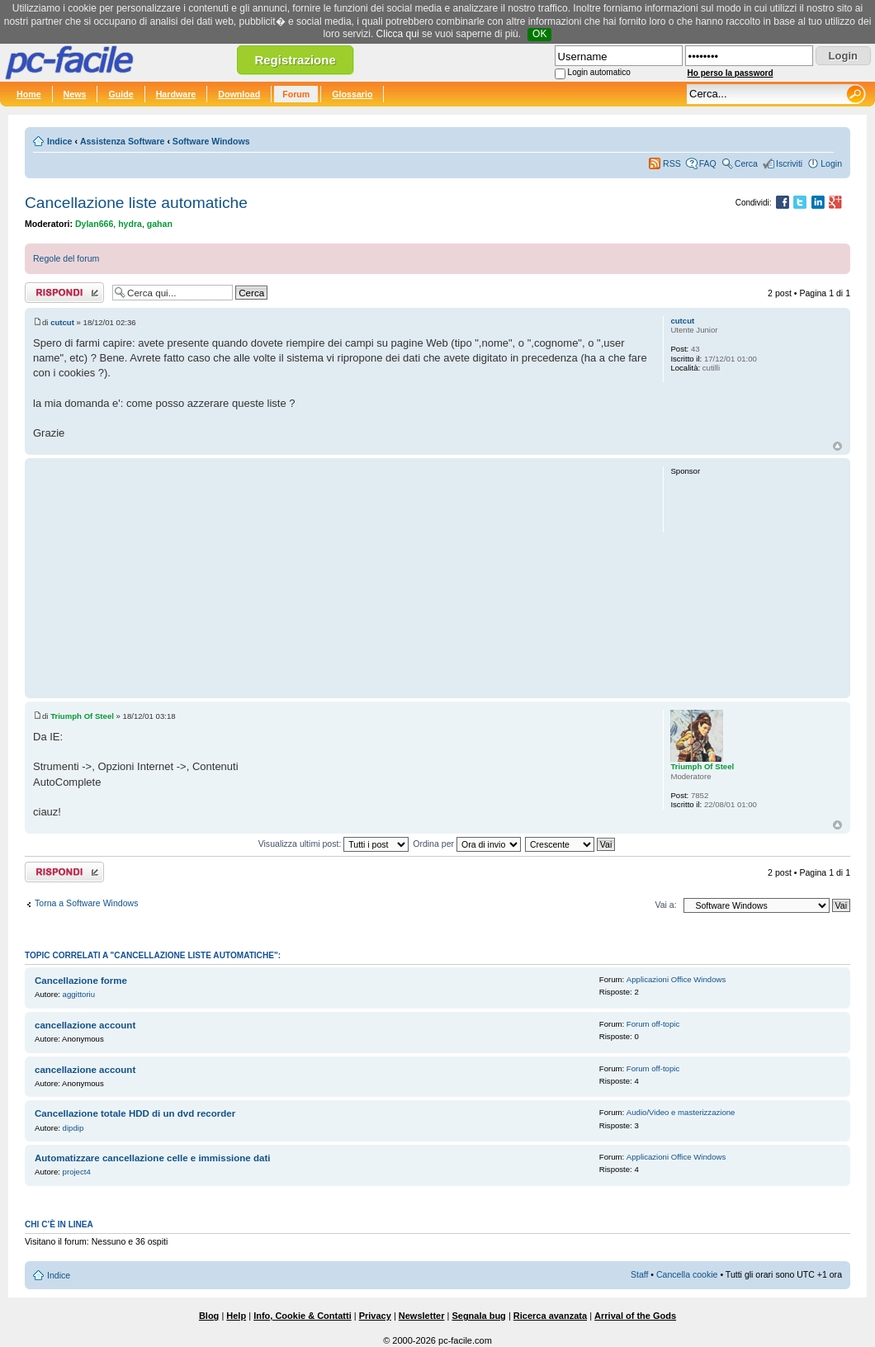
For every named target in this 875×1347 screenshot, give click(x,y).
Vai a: (665, 905)
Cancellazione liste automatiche (136, 202)
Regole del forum (66, 258)
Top (837, 446)
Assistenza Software (122, 141)
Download (239, 94)
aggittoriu (79, 994)
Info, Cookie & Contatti (302, 1316)
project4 (77, 1171)
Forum (296, 94)
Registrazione (294, 60)
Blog (209, 1316)
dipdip (73, 1127)
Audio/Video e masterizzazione (681, 1112)
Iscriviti (789, 163)
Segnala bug (478, 1316)
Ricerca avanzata (550, 1316)
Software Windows (211, 141)
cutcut (62, 322)
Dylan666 (94, 224)
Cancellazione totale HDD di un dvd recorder (135, 1113)
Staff (640, 1274)
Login (831, 163)
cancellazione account (85, 1025)
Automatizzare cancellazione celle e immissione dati (152, 1158)
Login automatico (599, 72)
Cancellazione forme (81, 980)
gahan (160, 224)
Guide (120, 94)
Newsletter (422, 1316)
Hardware (176, 94)
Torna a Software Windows (86, 903)
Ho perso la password (730, 73)
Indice (59, 141)
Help (236, 1316)
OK (539, 34)
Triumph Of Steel (82, 716)
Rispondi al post (64, 292)
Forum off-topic (653, 1023)
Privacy (375, 1316)
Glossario (352, 94)
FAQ (708, 163)
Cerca (746, 163)
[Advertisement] (340, 577)
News (75, 94)
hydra (130, 224)
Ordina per (467, 843)
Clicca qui (397, 34)
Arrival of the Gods (635, 1316)
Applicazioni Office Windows (676, 979)
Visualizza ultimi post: (333, 843)
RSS (672, 163)
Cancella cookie (686, 1274)
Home (29, 94)
